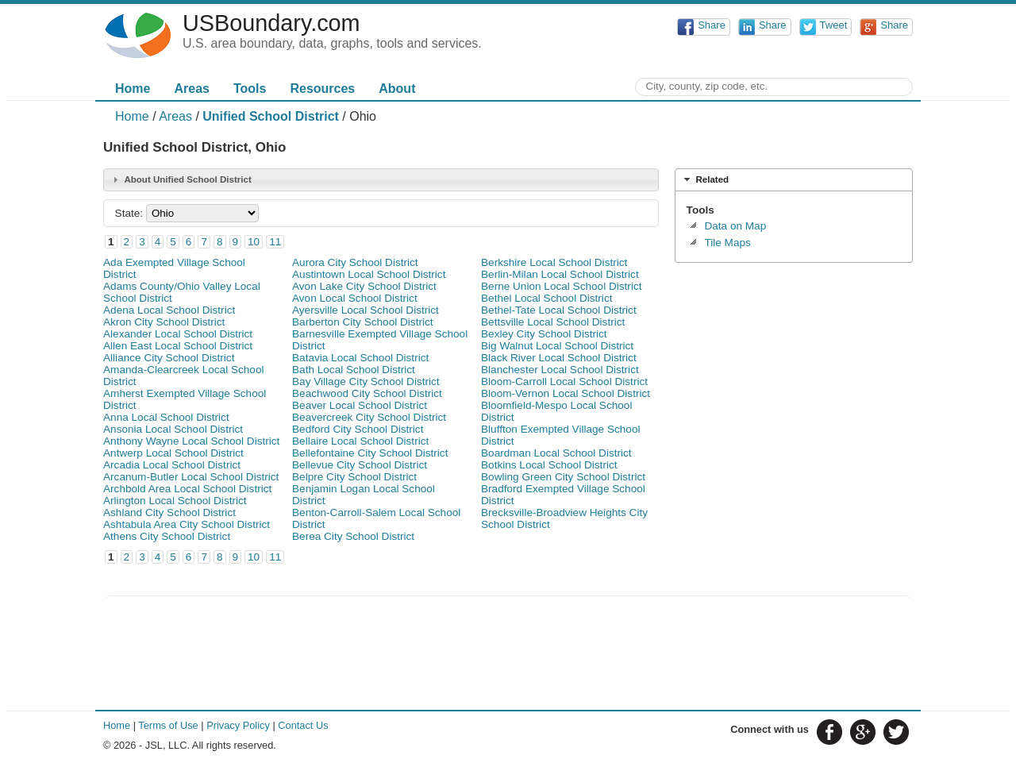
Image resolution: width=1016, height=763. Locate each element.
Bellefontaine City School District (370, 453)
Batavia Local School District (360, 358)
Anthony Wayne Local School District (191, 441)
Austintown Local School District (368, 274)
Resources (322, 88)
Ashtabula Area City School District (186, 524)
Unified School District (270, 116)
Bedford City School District (357, 429)
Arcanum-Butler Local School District (191, 477)
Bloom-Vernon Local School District (565, 393)
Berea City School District (353, 536)
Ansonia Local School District (173, 429)
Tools (249, 88)
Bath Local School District (353, 370)
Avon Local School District (355, 298)
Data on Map (735, 226)
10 (254, 242)
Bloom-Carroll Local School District (564, 381)
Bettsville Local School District (553, 322)
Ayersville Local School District (365, 310)
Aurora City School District (355, 262)
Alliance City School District (168, 358)
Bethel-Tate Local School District (559, 310)
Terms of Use (168, 725)
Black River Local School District (559, 358)
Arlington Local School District (175, 501)
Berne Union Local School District (561, 286)
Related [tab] (704, 179)
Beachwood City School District (367, 393)
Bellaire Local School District (360, 441)
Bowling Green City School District (563, 477)
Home (132, 88)
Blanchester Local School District (560, 370)
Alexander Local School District (177, 334)
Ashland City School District (169, 512)
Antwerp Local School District (173, 453)
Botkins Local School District (549, 465)
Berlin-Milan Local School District (560, 274)
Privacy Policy (238, 725)
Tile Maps (727, 243)
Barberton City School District (362, 322)
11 (275, 242)
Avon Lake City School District (364, 286)
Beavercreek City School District (369, 417)
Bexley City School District (544, 334)
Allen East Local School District (177, 346)
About (397, 88)
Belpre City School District (354, 477)
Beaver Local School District (359, 405)
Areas (191, 88)
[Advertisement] (794, 370)
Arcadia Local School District (172, 465)
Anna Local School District (166, 417)
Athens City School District (166, 536)
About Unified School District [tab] (180, 179)
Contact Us (303, 725)
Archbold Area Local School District (187, 489)
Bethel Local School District (546, 298)
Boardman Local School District (556, 453)
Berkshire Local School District (554, 262)
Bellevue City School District (359, 465)
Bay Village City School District (366, 381)
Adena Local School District (169, 310)
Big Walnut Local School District (557, 346)
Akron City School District (164, 322)
